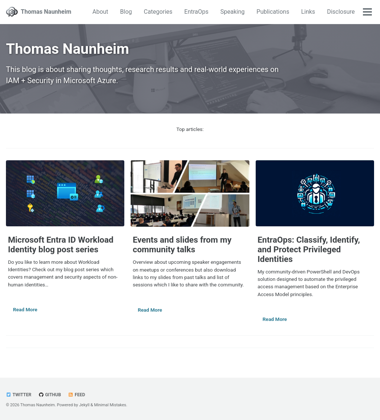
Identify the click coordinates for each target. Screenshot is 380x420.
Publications (272, 11)
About (100, 11)
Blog (126, 11)
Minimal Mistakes (110, 405)
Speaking (232, 11)
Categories (158, 11)
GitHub (49, 394)
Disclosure (341, 11)
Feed (76, 394)
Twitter (18, 394)
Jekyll (84, 405)
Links (308, 11)
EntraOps (196, 11)
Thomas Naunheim (46, 11)
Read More (25, 309)
